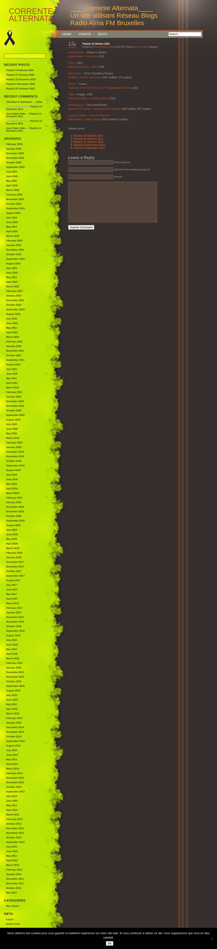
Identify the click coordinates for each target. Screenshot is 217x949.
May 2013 (11, 805)
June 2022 (12, 323)
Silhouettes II (75, 119)
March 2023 (12, 286)
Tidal (71, 94)
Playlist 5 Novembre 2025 (20, 84)
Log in (9, 919)
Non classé (142, 46)
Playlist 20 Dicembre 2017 (90, 145)
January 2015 (13, 722)
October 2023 (13, 254)
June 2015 (12, 699)
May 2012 (11, 856)
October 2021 (13, 355)
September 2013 (15, 791)
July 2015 (11, 695)
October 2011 (13, 888)
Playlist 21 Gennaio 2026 (20, 74)
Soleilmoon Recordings (107, 108)
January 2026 (13, 148)
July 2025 (11, 171)
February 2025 (14, 194)
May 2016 (11, 649)
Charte (84, 34)
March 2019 (12, 493)
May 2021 (11, 378)
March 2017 (12, 603)
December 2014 (15, 727)
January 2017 (13, 612)
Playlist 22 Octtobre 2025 (20, 88)
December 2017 (15, 562)
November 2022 (15, 300)
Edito (102, 34)
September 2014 (15, 741)
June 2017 (12, 589)
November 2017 (15, 566)
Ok (109, 943)
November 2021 (15, 350)
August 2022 (13, 314)
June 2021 (12, 373)
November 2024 (15, 199)
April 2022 (12, 332)
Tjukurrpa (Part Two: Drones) (85, 87)
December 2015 (15, 672)
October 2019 (13, 461)
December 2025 (15, 153)
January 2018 (13, 557)
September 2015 (15, 686)
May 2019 (11, 484)
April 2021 (12, 383)
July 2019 (11, 474)
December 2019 (15, 451)
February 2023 (14, 291)
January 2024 (13, 245)
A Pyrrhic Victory (99, 98)
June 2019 (12, 479)
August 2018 (13, 525)
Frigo (71, 63)
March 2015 (12, 713)
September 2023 (15, 259)
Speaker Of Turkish (79, 108)
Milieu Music (93, 119)
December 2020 (15, 401)
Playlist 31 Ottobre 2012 (88, 141)
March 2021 (12, 387)
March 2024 (12, 236)
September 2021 (15, 360)
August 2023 (13, 263)
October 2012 (13, 837)
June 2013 (12, 800)
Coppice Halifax (77, 115)
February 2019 (14, 497)
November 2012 (15, 833)
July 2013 (11, 796)
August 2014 (13, 745)
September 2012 (15, 842)
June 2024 (12, 222)
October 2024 (13, 203)
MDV (95, 66)
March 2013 (12, 814)
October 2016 (13, 626)
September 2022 (15, 309)
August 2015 (13, 690)
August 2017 (13, 580)
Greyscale (92, 56)
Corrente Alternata (24, 15)
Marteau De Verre (78, 66)
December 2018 (15, 507)
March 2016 (12, 658)
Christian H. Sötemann (19, 102)
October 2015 (13, 681)
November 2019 (15, 456)
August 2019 (13, 470)
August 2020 (13, 419)
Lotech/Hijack (76, 52)
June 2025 (12, 176)
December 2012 (15, 828)
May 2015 (11, 704)
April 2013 (12, 810)
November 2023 (15, 249)
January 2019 (13, 502)
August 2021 (13, 364)
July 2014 (11, 750)
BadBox (72, 77)
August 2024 (13, 213)
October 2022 (13, 305)
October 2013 (13, 787)
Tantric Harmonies (90, 77)
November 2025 (15, 158)
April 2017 (12, 598)
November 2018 (15, 511)
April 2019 (12, 488)
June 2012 (12, 851)
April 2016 (12, 653)
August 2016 (13, 635)
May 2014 (11, 759)
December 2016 (15, 617)
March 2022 (12, 337)
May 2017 (11, 594)
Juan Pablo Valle (15, 113)
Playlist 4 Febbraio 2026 (20, 70)
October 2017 (13, 571)
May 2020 (11, 433)
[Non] (211, 938)
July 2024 (11, 217)
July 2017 (11, 585)
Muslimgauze (76, 104)
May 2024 (11, 226)
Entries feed (13, 924)
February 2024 (14, 240)
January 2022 (13, 346)
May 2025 (11, 181)
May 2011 (11, 892)
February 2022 (14, 341)
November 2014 (15, 732)
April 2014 (12, 764)
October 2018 (13, 516)
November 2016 (15, 621)
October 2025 (13, 162)
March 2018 (12, 548)
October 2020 (13, 410)
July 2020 (11, 424)
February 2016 (14, 663)
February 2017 (14, 608)
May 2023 (11, 277)
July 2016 (11, 640)
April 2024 (12, 231)
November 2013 (15, 782)
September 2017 (15, 575)
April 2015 (12, 709)
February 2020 (14, 442)
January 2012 (13, 874)
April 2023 (12, 282)
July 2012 (11, 846)
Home (66, 34)
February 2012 (14, 869)
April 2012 (12, 860)
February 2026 (14, 144)
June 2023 (12, 272)
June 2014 (12, 755)
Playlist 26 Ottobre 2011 (88, 138)
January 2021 (13, 396)
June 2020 (12, 428)
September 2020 (15, 415)
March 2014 (12, 768)
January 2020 (13, 447)
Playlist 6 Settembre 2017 (89, 148)
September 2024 (15, 208)
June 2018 (12, 534)
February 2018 (14, 552)
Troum (72, 83)
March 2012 (12, 865)
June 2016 (12, 644)
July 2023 (11, 268)
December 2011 (15, 878)
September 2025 (15, 167)
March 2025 (12, 190)
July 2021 (11, 369)
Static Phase (75, 56)
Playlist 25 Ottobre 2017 (88, 135)
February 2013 (14, 819)
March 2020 (12, 438)
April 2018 (12, 543)
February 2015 (14, 718)
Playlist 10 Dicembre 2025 (21, 79)
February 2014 (14, 773)
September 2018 (15, 520)
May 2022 (11, 327)
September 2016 (15, 631)
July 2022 (11, 318)
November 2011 (15, 883)
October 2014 (13, 736)
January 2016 (13, 667)
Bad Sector (74, 73)
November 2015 (15, 676)
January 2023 (13, 295)
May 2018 (11, 539)
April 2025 (12, 185)
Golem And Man (77, 98)
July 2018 (11, 530)
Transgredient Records (118, 87)
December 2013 (15, 777)
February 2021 (14, 392)
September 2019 (15, 465)
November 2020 (15, 406)
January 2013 (13, 823)
